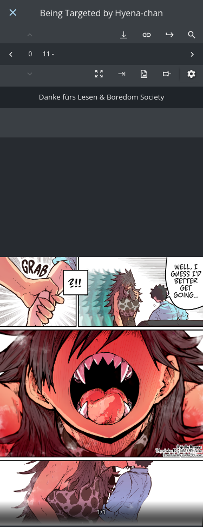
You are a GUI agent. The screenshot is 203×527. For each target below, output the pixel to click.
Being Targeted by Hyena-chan (101, 13)
